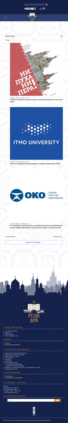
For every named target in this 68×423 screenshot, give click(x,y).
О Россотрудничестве (11, 336)
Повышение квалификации (14, 364)
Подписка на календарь (33, 242)
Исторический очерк (11, 331)
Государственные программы (14, 378)
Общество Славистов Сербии (15, 366)
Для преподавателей (11, 362)
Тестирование (9, 358)
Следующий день (58, 236)
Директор (8, 332)
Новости (7, 343)
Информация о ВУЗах (11, 369)
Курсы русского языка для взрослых (15, 353)
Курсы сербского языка (12, 356)
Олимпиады (8, 361)
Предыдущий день (10, 236)
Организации (9, 376)
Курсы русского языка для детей (14, 354)
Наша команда (9, 334)
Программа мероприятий (12, 344)
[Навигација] (5, 17)
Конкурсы (8, 359)
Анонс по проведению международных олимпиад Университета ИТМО (35, 163)
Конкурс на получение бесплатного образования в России (22, 367)
